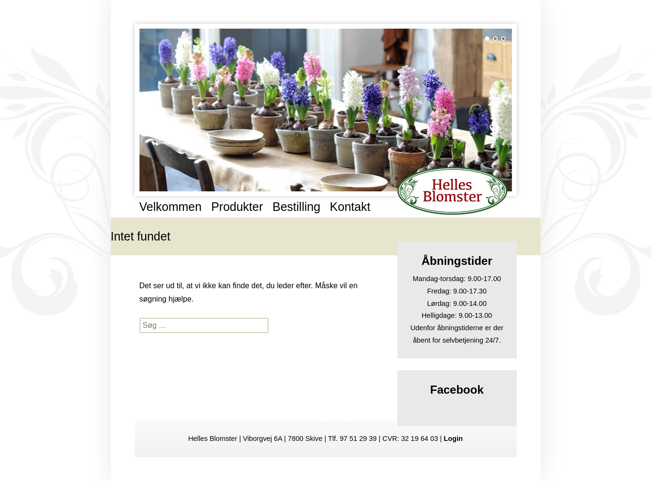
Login (453, 438)
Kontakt (350, 206)
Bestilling (296, 206)
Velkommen (170, 206)
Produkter (237, 206)
